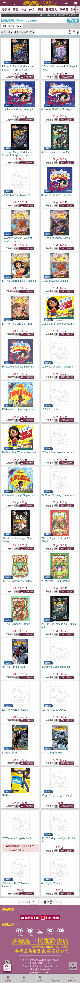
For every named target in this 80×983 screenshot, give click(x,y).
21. (19, 495)
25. (17, 581)
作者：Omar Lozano (12, 26)
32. (53, 709)
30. (56, 666)
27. (16, 624)
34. (52, 752)
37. (17, 838)
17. (18, 409)
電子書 (63, 9)
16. (57, 366)
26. (55, 581)
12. (54, 280)
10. (55, 238)
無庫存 (10, 77)
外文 (32, 9)
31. (15, 709)
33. (10, 752)
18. (51, 409)
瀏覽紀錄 (56, 979)
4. (57, 109)
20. (58, 452)
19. (19, 452)
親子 (73, 9)
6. (55, 152)
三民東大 (51, 9)
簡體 (40, 9)
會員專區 (72, 979)
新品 (15, 9)
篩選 (73, 20)
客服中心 (24, 979)
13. (17, 323)
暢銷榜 (6, 9)
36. (57, 795)
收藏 (40, 979)
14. (58, 323)
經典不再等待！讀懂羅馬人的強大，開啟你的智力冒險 (67, 15)
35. (6, 795)
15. (18, 366)
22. (58, 495)
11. (19, 280)
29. (14, 666)
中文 (24, 9)
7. (16, 195)
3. (17, 109)
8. (56, 195)
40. (50, 883)
